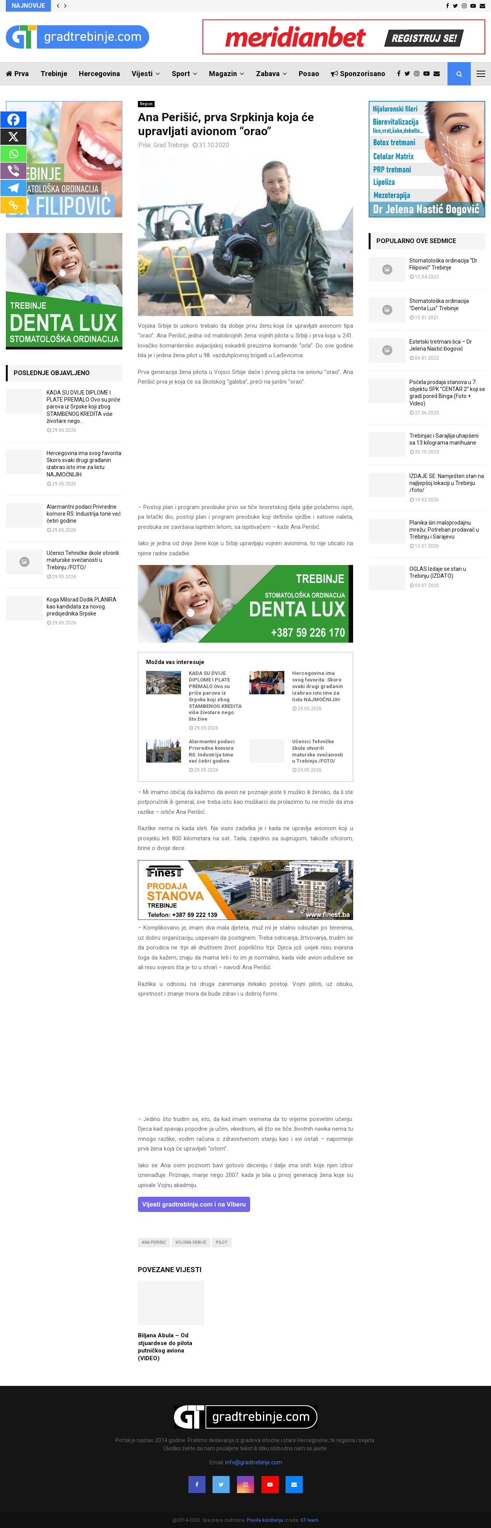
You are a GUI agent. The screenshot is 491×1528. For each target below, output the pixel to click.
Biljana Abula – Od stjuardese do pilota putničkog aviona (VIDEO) (165, 1347)
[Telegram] (13, 187)
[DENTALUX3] (245, 640)
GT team (309, 1520)
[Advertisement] (245, 448)
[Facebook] (13, 119)
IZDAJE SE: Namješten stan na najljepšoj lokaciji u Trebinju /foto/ (446, 483)
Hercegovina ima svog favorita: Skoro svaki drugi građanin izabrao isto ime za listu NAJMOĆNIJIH (317, 686)
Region (146, 104)
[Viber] (13, 170)
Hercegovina (99, 74)
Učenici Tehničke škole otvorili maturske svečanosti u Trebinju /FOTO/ (317, 751)
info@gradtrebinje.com (253, 1462)
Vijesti (142, 74)
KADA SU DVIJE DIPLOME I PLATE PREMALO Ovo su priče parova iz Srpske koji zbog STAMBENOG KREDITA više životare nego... (83, 406)
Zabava (268, 74)
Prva (17, 74)
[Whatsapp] (13, 153)
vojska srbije (191, 1242)
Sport (181, 74)
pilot (222, 1242)
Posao (309, 74)
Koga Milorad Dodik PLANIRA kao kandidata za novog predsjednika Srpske (82, 606)
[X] (13, 136)
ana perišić (154, 1242)
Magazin (223, 74)
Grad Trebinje (171, 145)
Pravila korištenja (265, 1520)
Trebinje (53, 74)
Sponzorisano (358, 74)
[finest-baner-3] (245, 917)
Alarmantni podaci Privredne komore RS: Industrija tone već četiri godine (212, 751)
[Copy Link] (13, 205)
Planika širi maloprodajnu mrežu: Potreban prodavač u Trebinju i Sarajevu (444, 530)
